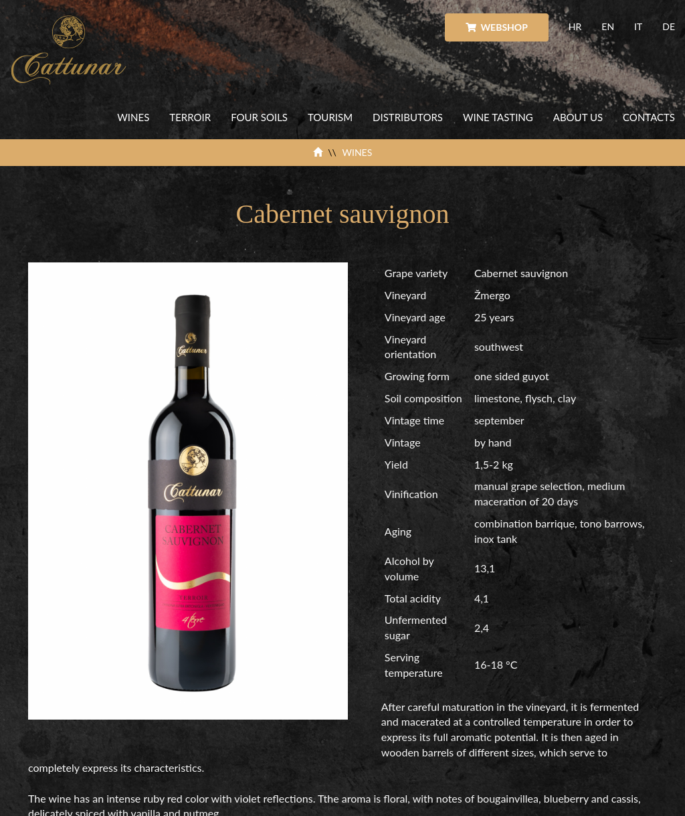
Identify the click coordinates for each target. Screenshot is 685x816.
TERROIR (190, 117)
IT (638, 26)
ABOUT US (578, 117)
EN (607, 26)
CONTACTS (649, 117)
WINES (133, 117)
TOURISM (330, 117)
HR (575, 26)
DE (668, 26)
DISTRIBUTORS (408, 117)
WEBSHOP (497, 27)
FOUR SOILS (259, 117)
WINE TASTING (498, 117)
